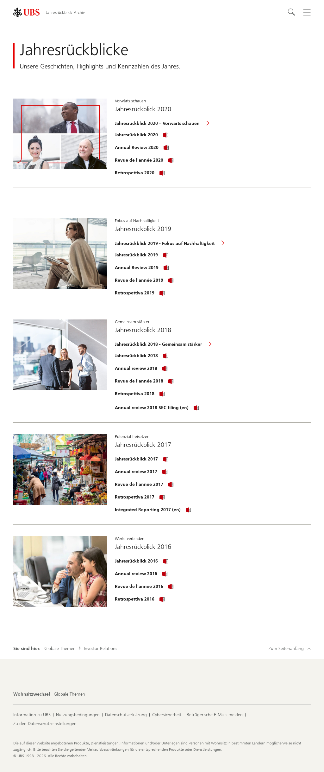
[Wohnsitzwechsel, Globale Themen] (69, 694)
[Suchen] (292, 12)
